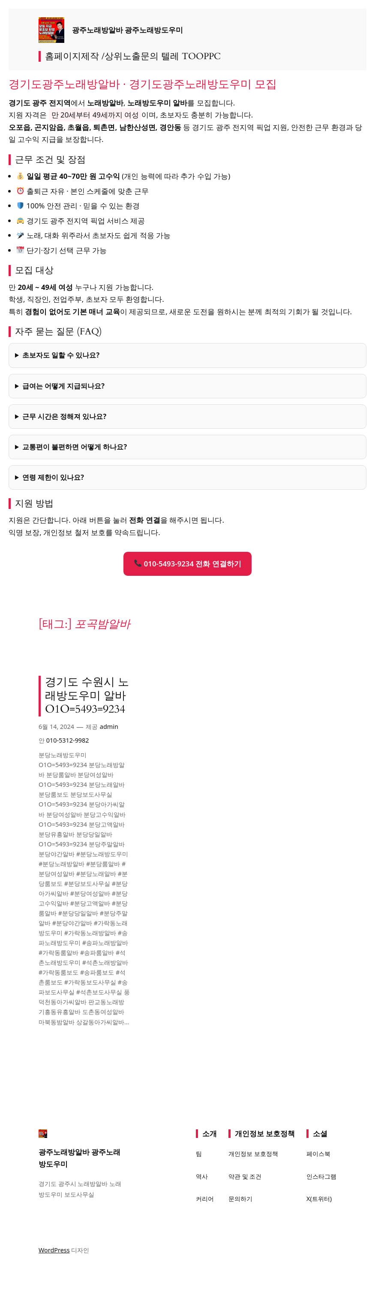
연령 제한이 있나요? (53, 477)
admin (109, 726)
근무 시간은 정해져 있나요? (64, 416)
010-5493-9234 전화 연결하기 (187, 564)
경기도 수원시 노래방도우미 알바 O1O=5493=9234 (87, 696)
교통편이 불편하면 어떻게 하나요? (74, 446)
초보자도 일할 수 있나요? (60, 355)
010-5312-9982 (67, 740)
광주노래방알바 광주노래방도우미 (127, 30)
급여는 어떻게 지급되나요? (63, 386)
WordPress (54, 1250)
